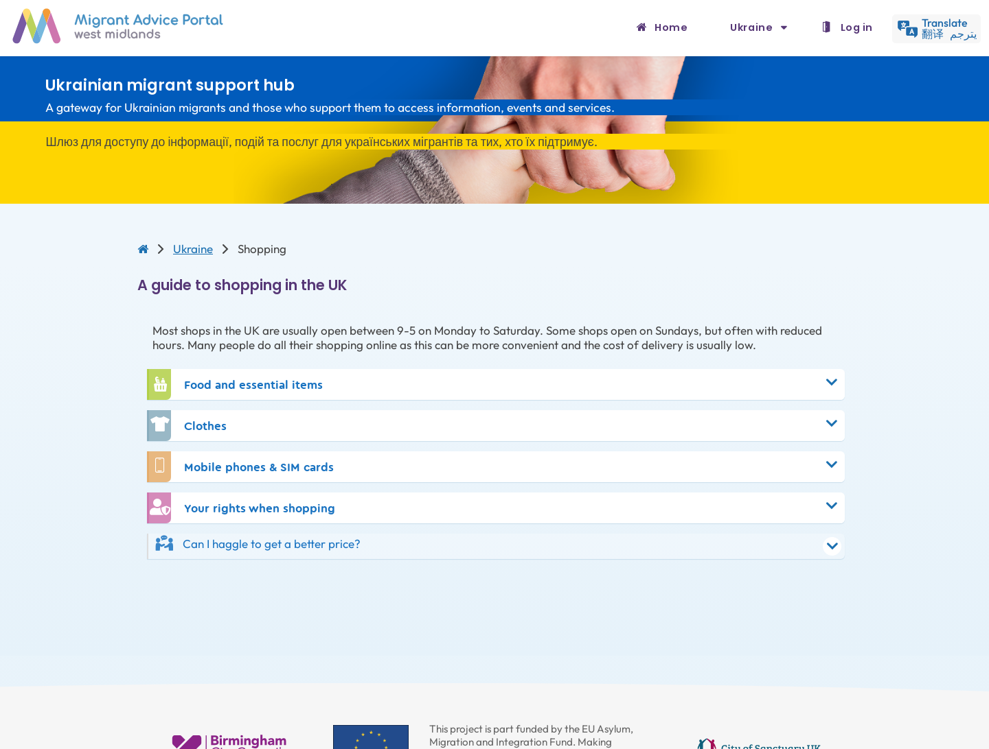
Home (671, 27)
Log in (857, 27)
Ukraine (752, 27)
